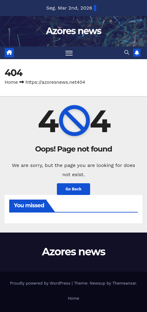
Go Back (73, 189)
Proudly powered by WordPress (41, 283)
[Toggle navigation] (69, 53)
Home (11, 82)
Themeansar (124, 283)
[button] (126, 52)
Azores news (73, 31)
